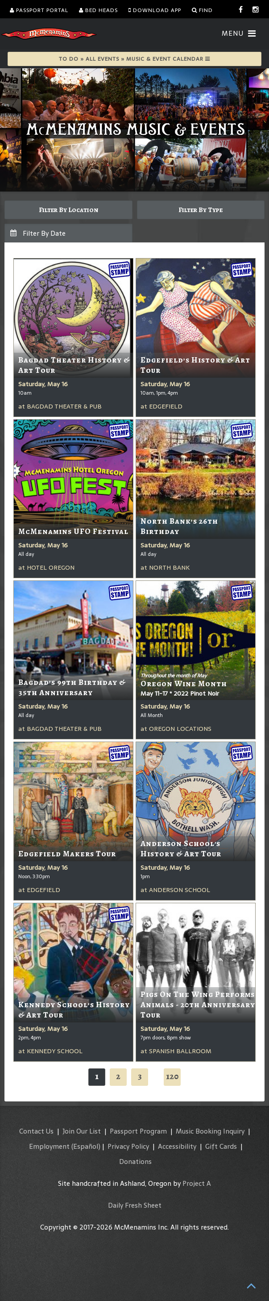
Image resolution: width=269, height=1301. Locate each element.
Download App (154, 10)
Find (202, 10)
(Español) (85, 1146)
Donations (135, 1161)
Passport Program (138, 1131)
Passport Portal (39, 10)
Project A (196, 1183)
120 (172, 1076)
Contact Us (36, 1131)
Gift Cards (221, 1146)
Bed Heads (98, 10)
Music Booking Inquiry (210, 1131)
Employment (49, 1146)
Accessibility (177, 1146)
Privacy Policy (128, 1146)
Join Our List (81, 1131)
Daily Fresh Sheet (134, 1205)
